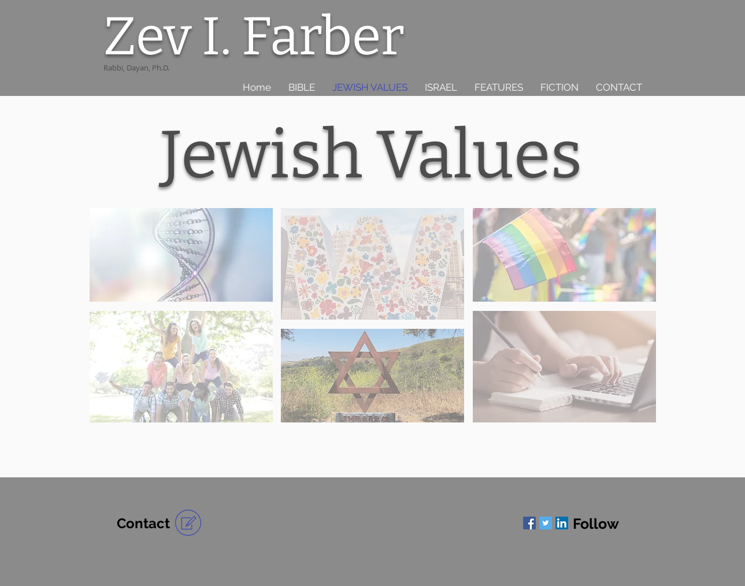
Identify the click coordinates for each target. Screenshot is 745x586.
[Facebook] (529, 523)
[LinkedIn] (561, 523)
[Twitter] (545, 523)
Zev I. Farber (254, 36)
